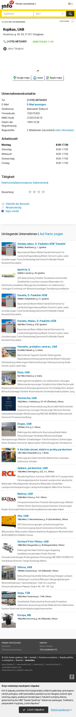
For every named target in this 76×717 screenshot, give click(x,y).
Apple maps (54, 78)
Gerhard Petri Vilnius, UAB (33, 541)
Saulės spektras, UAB (18, 657)
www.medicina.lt (24, 664)
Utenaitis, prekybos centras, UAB (37, 346)
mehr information (64, 130)
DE (70, 4)
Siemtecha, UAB (27, 398)
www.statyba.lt (8, 664)
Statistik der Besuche (15, 203)
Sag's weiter (10, 211)
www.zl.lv (28, 670)
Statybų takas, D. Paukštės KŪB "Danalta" (41, 243)
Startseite (6, 646)
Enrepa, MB (24, 615)
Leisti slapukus (33, 709)
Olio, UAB (22, 515)
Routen (49, 646)
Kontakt (33, 657)
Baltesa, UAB (25, 493)
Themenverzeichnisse (12, 650)
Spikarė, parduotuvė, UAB (32, 468)
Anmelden (30, 660)
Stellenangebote (48, 650)
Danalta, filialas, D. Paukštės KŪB (36, 320)
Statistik (19, 660)
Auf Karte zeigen (51, 234)
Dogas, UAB (24, 423)
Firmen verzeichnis (26, 4)
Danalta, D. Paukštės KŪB (32, 295)
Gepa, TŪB (23, 592)
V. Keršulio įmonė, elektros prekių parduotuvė (44, 449)
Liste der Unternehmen (13, 22)
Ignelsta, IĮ (23, 269)
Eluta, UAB (23, 372)
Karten (43, 643)
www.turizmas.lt (53, 664)
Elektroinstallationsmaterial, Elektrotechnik (25, 182)
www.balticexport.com (11, 667)
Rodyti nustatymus (61, 710)
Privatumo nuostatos (48, 657)
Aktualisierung (11, 207)
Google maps (21, 78)
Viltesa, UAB (24, 567)
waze (38, 78)
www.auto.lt (39, 664)
